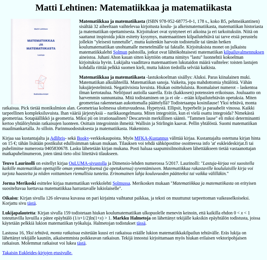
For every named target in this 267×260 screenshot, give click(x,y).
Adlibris (57, 138)
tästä (31, 203)
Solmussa (121, 183)
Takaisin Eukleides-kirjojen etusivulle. (37, 252)
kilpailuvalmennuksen (244, 52)
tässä (141, 223)
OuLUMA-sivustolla (88, 163)
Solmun (120, 52)
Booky (83, 138)
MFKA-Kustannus (151, 138)
